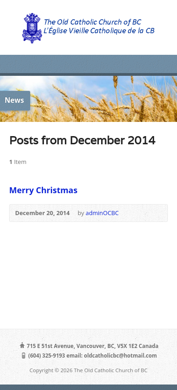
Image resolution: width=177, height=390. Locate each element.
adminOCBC (102, 213)
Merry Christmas (43, 189)
